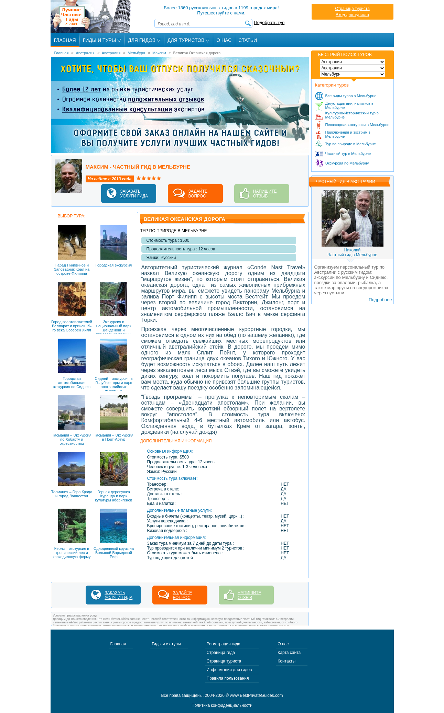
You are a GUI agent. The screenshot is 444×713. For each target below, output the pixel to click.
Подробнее (380, 299)
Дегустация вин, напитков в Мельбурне (349, 105)
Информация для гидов (229, 669)
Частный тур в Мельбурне (348, 153)
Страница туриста (352, 8)
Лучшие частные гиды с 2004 (91, 16)
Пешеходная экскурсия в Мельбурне (357, 125)
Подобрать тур (269, 22)
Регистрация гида (223, 644)
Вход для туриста (352, 14)
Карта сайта (289, 652)
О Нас (223, 40)
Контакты (286, 661)
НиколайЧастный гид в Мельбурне (352, 252)
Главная (65, 40)
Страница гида (221, 652)
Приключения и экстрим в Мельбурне (348, 134)
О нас (283, 644)
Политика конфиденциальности (222, 705)
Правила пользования (228, 678)
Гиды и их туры (166, 644)
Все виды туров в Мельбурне (351, 96)
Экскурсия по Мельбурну (347, 163)
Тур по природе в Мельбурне (350, 144)
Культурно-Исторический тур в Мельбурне (352, 115)
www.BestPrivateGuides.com (256, 695)
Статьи (247, 40)
